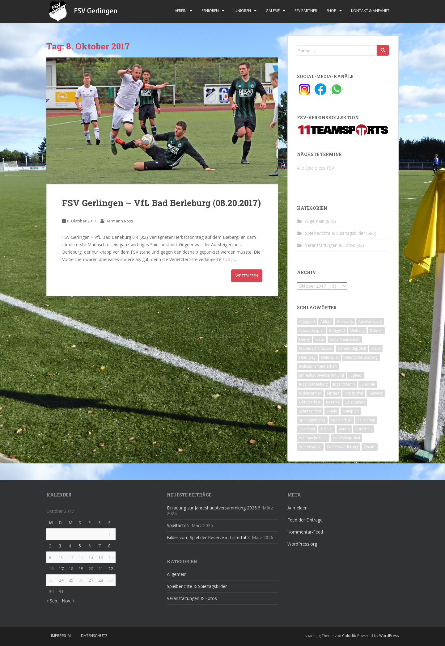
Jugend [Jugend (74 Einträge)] (356, 375)
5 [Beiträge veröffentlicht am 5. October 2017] (79, 546)
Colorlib (349, 635)
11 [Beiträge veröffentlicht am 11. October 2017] (71, 557)
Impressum (61, 635)
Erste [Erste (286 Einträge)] (320, 339)
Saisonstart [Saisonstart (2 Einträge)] (355, 402)
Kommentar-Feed (305, 532)
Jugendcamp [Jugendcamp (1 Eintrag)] (344, 384)
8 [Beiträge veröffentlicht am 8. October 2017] (109, 546)
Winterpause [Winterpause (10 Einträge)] (310, 447)
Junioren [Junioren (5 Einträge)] (368, 384)
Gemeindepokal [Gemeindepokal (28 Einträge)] (352, 348)
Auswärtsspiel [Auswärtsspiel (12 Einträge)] (311, 330)
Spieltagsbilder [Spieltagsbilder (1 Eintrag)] (312, 420)
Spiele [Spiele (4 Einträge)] (332, 411)
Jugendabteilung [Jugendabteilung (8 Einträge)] (313, 384)
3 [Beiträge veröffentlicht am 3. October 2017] (60, 546)
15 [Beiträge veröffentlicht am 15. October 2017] (110, 557)
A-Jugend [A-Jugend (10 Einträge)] (307, 321)
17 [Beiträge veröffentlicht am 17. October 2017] (61, 569)
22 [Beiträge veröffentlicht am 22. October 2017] (110, 569)
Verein (181, 10)
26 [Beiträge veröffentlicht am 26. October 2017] (80, 580)
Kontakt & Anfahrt (370, 10)
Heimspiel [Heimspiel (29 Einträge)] (330, 357)
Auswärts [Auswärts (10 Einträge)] (345, 321)
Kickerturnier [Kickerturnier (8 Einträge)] (310, 393)
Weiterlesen (246, 275)
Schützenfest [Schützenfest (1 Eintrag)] (310, 411)
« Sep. (52, 601)
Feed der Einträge (305, 520)
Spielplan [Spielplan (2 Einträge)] (351, 411)
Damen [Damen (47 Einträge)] (376, 330)
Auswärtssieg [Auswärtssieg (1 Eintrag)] (370, 321)
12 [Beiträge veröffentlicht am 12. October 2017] (80, 557)
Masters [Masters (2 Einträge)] (376, 393)
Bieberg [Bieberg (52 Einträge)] (357, 330)
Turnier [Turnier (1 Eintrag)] (326, 429)
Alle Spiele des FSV (315, 168)
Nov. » (68, 601)
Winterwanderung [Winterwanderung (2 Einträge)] (342, 447)
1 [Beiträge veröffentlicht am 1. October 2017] (109, 534)
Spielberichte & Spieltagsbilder (335, 233)
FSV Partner (306, 10)
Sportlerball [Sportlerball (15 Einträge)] (341, 420)
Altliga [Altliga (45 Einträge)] (325, 321)
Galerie (273, 10)
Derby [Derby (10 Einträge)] (304, 339)
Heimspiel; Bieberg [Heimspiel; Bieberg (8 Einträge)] (361, 357)
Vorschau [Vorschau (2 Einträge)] (363, 429)
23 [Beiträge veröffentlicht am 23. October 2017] (51, 580)
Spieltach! (176, 525)
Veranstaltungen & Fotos (330, 245)
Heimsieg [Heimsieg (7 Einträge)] (307, 357)
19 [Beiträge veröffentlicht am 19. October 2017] (80, 569)
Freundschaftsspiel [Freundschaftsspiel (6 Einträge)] (315, 348)
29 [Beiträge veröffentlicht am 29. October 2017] (110, 580)
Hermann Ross (119, 221)
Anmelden (297, 508)
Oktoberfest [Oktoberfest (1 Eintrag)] (309, 402)
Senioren (210, 10)
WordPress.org (302, 544)
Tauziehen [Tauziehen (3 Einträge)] (366, 420)
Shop (331, 10)
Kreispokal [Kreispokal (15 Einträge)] (354, 393)
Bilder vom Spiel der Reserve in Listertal (206, 537)
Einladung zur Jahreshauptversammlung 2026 (212, 508)
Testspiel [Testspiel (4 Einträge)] (307, 429)
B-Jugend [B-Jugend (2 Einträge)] (337, 330)
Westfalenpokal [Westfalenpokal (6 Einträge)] (346, 438)
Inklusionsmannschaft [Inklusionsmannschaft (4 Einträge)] (318, 366)
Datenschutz (94, 635)
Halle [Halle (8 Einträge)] (375, 348)
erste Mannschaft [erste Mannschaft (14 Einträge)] (345, 339)
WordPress (389, 635)
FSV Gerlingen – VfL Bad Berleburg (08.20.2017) (161, 203)
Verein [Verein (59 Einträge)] (344, 429)
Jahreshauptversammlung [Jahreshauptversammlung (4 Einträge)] (321, 375)
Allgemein (314, 221)
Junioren (242, 10)
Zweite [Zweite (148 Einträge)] (369, 447)
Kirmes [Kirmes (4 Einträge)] (333, 393)
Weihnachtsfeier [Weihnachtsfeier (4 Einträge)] (313, 438)
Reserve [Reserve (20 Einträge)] (333, 402)
